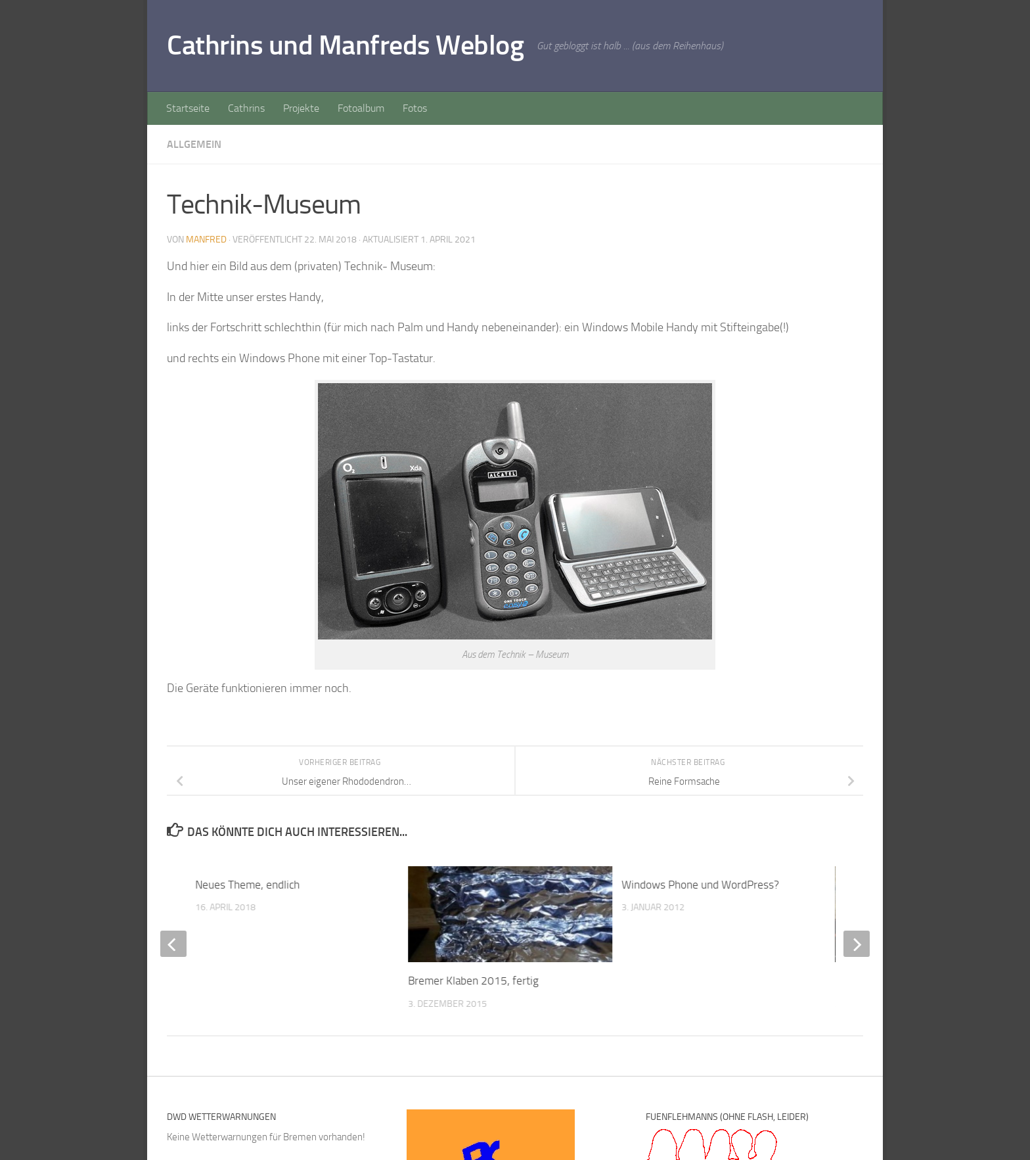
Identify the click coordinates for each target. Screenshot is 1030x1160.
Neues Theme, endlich (247, 884)
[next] (856, 944)
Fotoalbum (361, 108)
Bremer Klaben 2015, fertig (474, 980)
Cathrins (246, 108)
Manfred (206, 239)
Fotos (415, 108)
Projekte (301, 108)
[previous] (173, 944)
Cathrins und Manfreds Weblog (345, 45)
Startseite (188, 108)
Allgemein (194, 144)
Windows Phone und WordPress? (700, 884)
